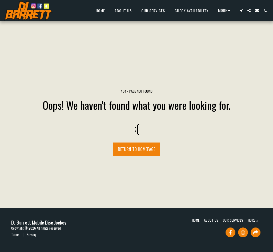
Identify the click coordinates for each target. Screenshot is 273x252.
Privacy (31, 234)
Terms (15, 234)
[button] (241, 11)
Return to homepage (136, 149)
